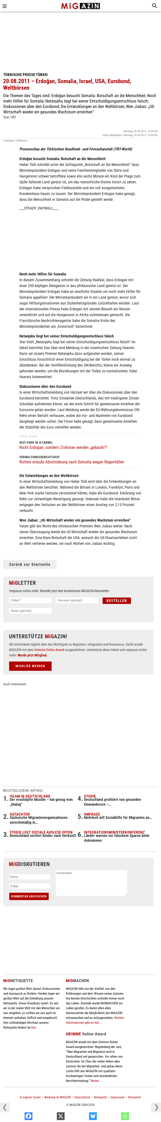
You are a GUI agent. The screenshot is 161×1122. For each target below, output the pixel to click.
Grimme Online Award (49, 650)
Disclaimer (134, 1097)
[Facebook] (51, 1117)
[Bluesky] (115, 1117)
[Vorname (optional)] (77, 600)
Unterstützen (82, 1097)
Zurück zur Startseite (30, 564)
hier (33, 1027)
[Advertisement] (80, 41)
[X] (83, 1117)
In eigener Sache (30, 1097)
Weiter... (96, 1081)
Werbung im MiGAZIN (57, 1097)
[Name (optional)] (30, 611)
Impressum (118, 1097)
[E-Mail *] (30, 600)
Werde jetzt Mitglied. (33, 655)
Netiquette (100, 1097)
